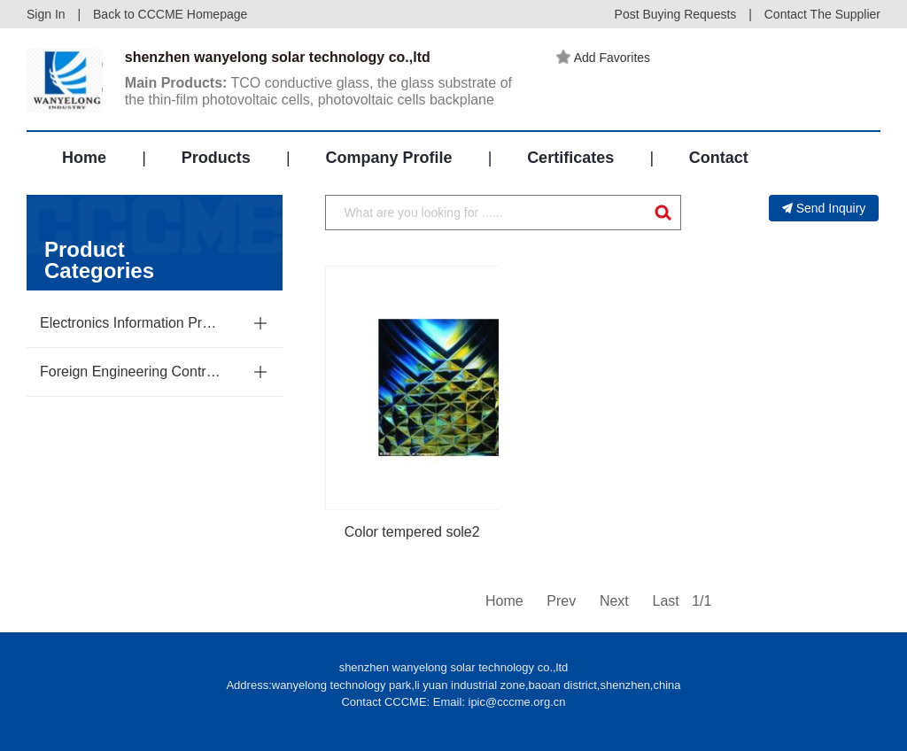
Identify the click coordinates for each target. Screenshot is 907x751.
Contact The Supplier (822, 14)
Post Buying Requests (676, 14)
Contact (718, 157)
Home (84, 157)
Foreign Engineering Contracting (131, 371)
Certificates (570, 157)
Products (216, 157)
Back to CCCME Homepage (170, 14)
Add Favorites (603, 58)
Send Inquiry (824, 208)
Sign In (46, 14)
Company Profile (388, 157)
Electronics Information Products (131, 322)
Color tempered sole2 (412, 531)
